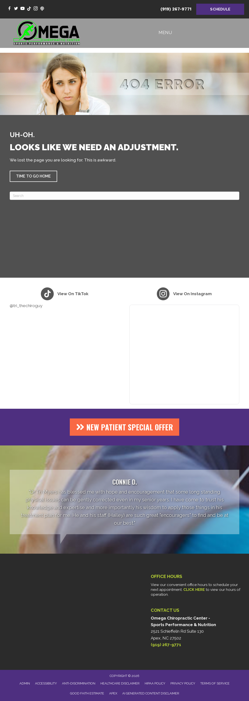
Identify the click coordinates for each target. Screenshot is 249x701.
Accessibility (46, 683)
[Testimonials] (124, 502)
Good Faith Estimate (87, 693)
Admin (24, 683)
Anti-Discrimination (78, 683)
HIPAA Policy (155, 683)
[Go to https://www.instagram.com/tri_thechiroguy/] (36, 9)
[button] (33, 176)
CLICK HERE (194, 589)
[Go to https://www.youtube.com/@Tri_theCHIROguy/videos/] (22, 9)
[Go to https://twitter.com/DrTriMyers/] (16, 9)
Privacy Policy (182, 683)
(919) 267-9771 (175, 9)
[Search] (124, 196)
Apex (113, 693)
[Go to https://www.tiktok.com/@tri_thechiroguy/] (29, 9)
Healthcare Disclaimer (120, 683)
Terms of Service (215, 683)
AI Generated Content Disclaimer (150, 693)
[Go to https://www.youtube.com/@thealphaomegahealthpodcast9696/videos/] (42, 9)
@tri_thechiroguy (26, 305)
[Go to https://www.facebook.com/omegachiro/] (9, 9)
